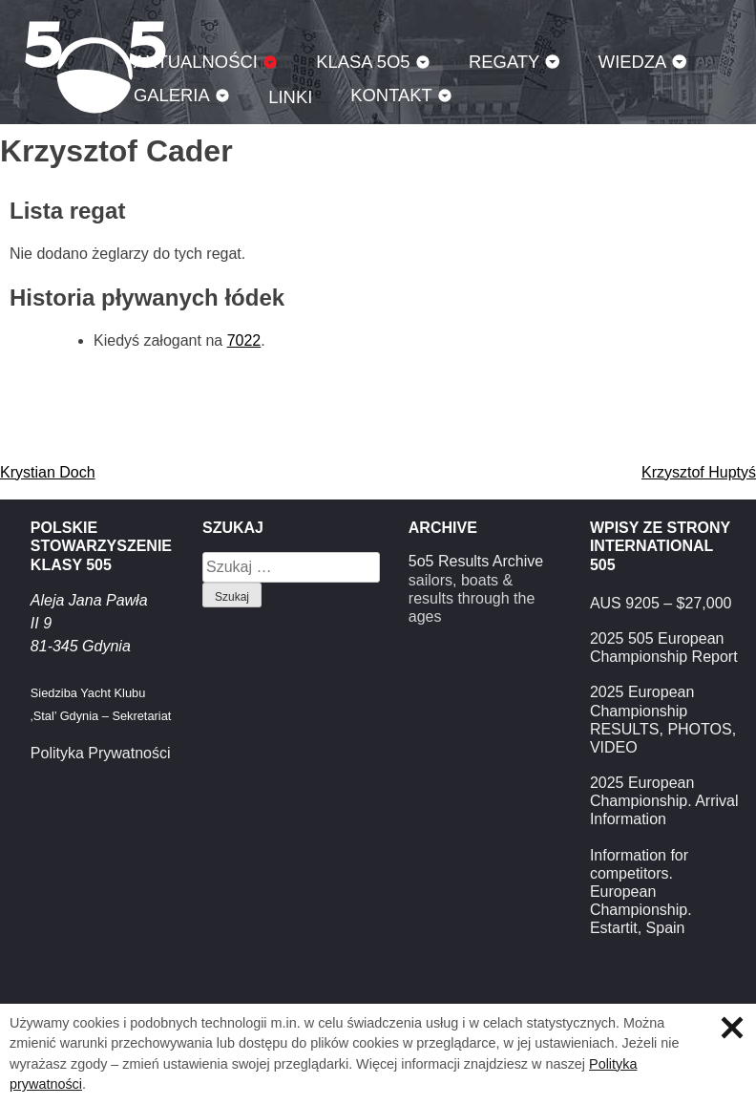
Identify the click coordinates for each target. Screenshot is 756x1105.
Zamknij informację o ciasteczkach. (732, 1027)
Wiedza (632, 62)
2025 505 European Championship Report (664, 647)
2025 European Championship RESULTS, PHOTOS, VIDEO (663, 719)
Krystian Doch (47, 472)
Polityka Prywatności (101, 753)
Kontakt (391, 95)
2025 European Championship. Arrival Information (664, 801)
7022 (244, 340)
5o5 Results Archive (476, 561)
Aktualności (196, 62)
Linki (290, 97)
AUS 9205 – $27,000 (661, 603)
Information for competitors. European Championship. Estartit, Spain (641, 892)
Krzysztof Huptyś (698, 472)
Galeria (172, 95)
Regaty (504, 62)
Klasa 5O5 (363, 62)
